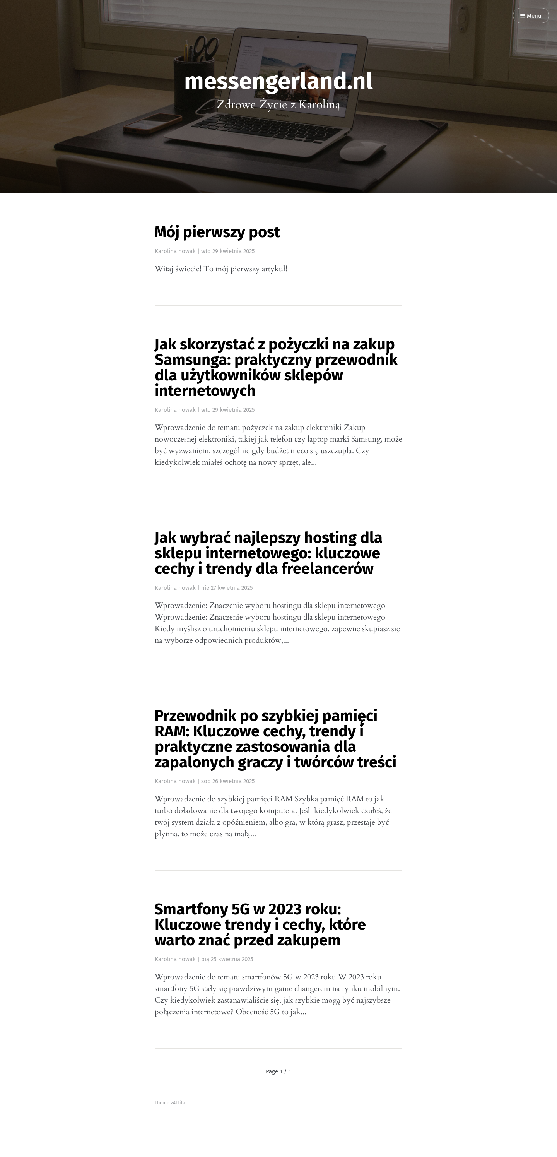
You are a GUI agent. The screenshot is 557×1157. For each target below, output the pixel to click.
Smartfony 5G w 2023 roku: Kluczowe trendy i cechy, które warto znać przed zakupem (260, 925)
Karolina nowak (175, 251)
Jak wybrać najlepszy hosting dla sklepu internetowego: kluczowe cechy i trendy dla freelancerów (268, 553)
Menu (531, 16)
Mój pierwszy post (217, 232)
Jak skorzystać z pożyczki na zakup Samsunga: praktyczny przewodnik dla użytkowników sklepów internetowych (276, 367)
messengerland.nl (278, 81)
